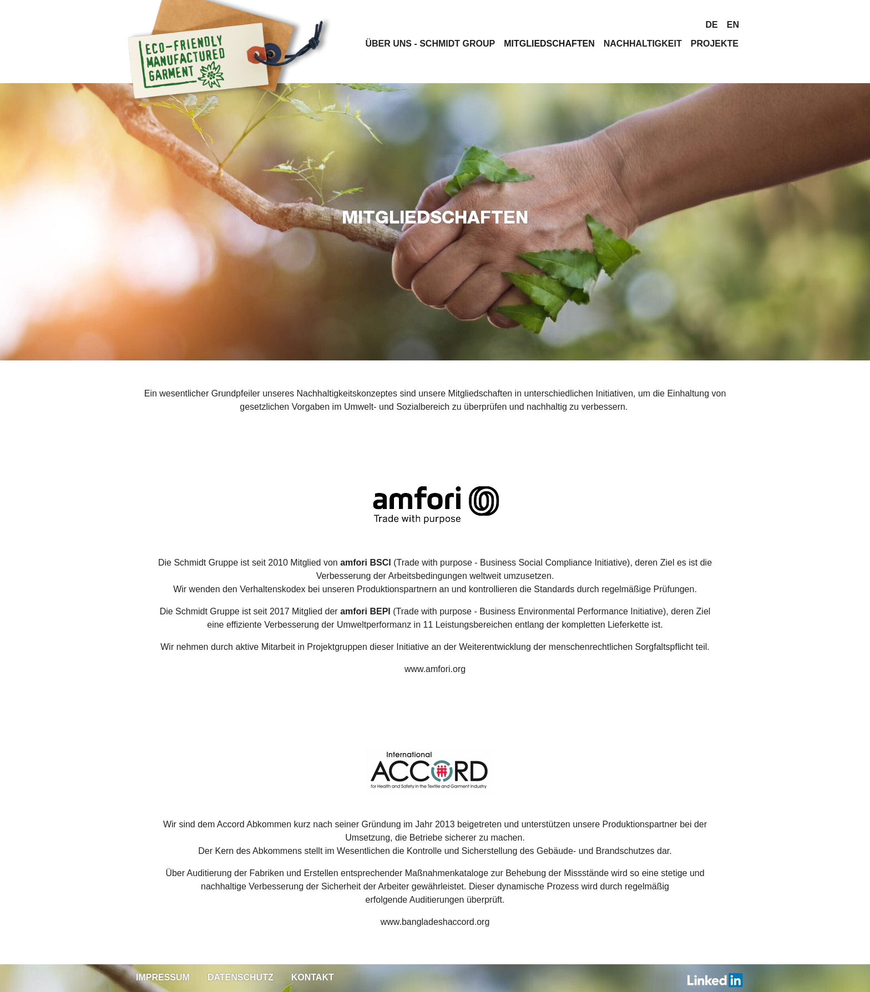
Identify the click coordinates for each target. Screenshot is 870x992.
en (733, 24)
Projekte (715, 43)
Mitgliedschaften (549, 43)
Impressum (163, 977)
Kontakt (312, 977)
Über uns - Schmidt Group (430, 43)
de (712, 24)
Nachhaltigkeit (643, 43)
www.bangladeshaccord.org (435, 922)
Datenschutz (241, 977)
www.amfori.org (435, 669)
